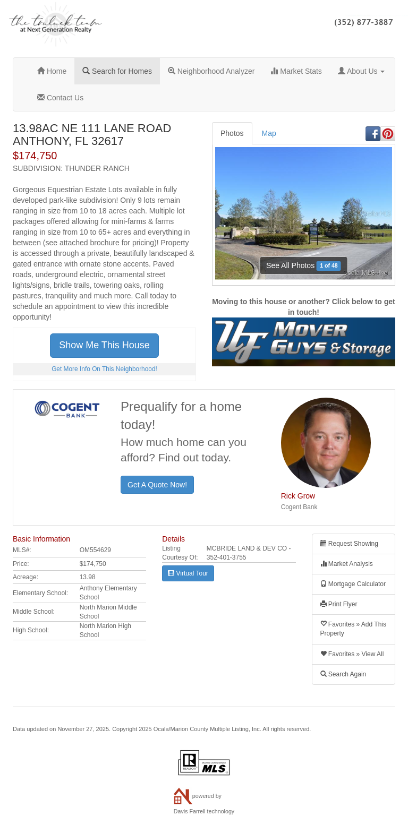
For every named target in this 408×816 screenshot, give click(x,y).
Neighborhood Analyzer (211, 71)
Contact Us (60, 97)
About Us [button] (361, 71)
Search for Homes (117, 71)
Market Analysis (346, 564)
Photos (232, 133)
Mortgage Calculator (353, 584)
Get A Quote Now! (157, 484)
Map (269, 133)
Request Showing (349, 543)
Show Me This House (104, 345)
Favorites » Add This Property (353, 629)
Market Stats (295, 71)
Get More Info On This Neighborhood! (104, 369)
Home (51, 71)
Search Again (343, 674)
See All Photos (303, 265)
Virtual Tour (188, 573)
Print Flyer (339, 604)
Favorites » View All (352, 654)
